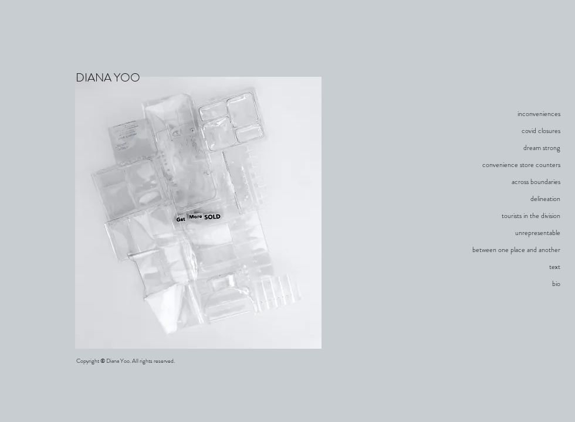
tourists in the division (531, 215)
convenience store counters (521, 164)
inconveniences (539, 113)
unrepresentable (537, 232)
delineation (545, 198)
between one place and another (516, 249)
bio (556, 283)
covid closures (541, 130)
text (554, 266)
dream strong (541, 147)
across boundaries (536, 181)
